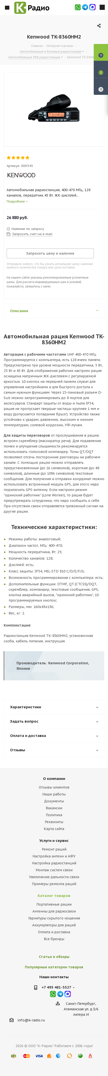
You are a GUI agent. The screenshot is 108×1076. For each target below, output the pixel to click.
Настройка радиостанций (54, 863)
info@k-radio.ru (31, 1020)
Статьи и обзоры (54, 956)
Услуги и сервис (54, 840)
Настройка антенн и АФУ (54, 856)
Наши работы (54, 794)
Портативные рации (54, 904)
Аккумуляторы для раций (54, 925)
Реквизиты (54, 822)
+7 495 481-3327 (56, 987)
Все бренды (54, 939)
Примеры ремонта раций (54, 884)
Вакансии (54, 808)
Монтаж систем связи (54, 870)
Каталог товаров (54, 895)
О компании (54, 778)
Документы (54, 801)
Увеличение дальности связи (54, 877)
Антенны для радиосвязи (54, 911)
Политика (54, 815)
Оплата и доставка (54, 932)
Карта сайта (54, 829)
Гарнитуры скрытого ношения (54, 918)
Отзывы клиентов (54, 787)
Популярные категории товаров (54, 967)
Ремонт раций (54, 849)
